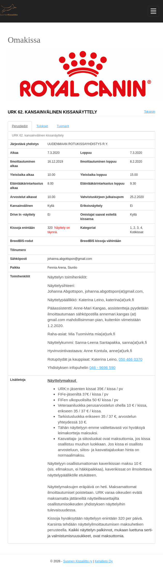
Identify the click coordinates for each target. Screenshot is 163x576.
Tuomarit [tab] (63, 126)
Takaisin (149, 111)
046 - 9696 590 (102, 367)
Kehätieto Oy (104, 561)
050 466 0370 (131, 359)
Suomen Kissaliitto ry (77, 561)
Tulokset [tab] (42, 126)
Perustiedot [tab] (20, 126)
